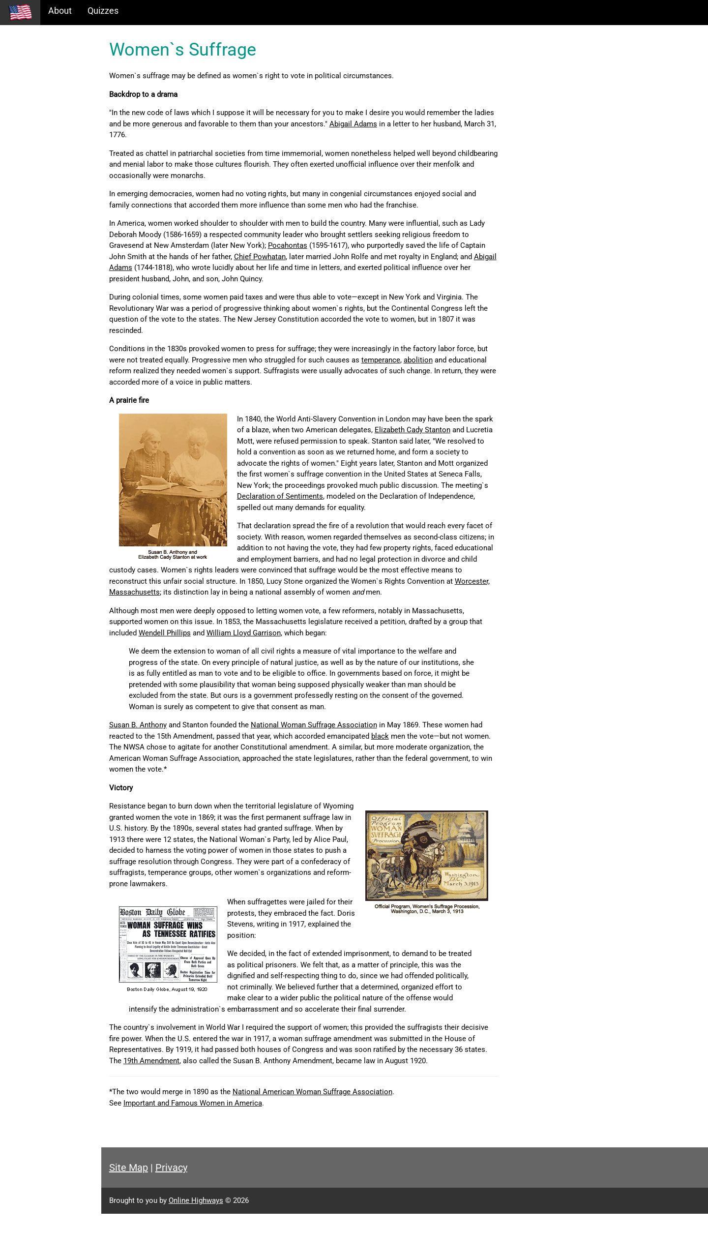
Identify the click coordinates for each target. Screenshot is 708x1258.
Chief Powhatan (366, 256)
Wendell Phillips (246, 643)
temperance (460, 360)
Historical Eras (36, 64)
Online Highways (242, 1244)
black (466, 758)
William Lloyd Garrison (325, 643)
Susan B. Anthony (184, 747)
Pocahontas (372, 245)
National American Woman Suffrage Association (359, 1136)
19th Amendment (267, 1093)
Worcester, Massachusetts (199, 603)
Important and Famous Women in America (239, 1147)
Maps (19, 106)
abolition (497, 360)
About (60, 10)
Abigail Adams (433, 124)
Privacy (218, 1212)
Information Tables (45, 85)
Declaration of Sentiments (326, 507)
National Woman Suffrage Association (360, 747)
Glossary (25, 127)
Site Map (174, 1212)
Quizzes (103, 10)
